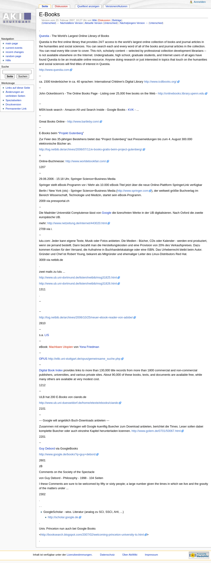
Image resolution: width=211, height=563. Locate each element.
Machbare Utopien (61, 347)
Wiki (94, 20)
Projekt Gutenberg (71, 133)
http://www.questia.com (54, 69)
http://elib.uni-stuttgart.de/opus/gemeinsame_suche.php (84, 358)
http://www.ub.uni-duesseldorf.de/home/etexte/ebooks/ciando (78, 402)
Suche (5, 66)
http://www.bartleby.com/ (83, 121)
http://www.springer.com (133, 190)
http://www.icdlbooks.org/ (160, 81)
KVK (131, 109)
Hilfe (8, 60)
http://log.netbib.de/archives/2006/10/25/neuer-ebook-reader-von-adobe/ (86, 317)
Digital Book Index (51, 370)
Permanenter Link (16, 108)
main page (12, 43)
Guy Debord (47, 448)
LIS (47, 335)
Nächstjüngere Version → (134, 23)
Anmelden (200, 1)
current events (14, 47)
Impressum (151, 554)
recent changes (15, 52)
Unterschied (49, 23)
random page (13, 56)
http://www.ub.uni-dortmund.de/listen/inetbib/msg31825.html (78, 277)
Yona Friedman (89, 347)
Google (106, 212)
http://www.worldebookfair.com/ (85, 161)
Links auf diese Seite (18, 87)
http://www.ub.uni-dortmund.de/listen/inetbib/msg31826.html (78, 283)
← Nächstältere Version (70, 23)
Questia (44, 36)
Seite (45, 6)
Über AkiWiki (129, 554)
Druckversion (13, 104)
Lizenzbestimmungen (79, 554)
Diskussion (104, 20)
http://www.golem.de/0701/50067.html (156, 431)
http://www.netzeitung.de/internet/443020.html (77, 223)
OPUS (43, 358)
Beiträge (116, 20)
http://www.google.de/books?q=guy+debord (67, 454)
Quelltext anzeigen (88, 6)
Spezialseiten (13, 100)
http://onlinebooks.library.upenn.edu (181, 93)
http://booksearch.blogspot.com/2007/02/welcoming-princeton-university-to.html (92, 534)
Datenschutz (107, 554)
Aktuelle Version (93, 23)
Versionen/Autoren (116, 6)
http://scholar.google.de (63, 517)
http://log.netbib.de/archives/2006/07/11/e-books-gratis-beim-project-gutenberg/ (90, 149)
